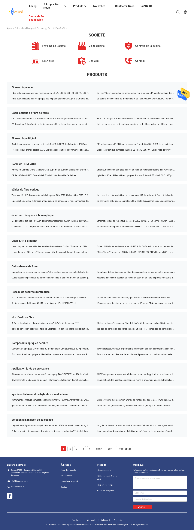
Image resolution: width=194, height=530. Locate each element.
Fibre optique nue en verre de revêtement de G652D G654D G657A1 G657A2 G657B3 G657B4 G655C (54, 93)
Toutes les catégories (105, 491)
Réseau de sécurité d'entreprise (31, 291)
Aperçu (10, 28)
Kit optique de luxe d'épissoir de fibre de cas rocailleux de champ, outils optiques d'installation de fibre (139, 272)
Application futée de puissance (30, 368)
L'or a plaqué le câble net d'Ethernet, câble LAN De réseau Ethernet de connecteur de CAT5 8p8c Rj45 (54, 252)
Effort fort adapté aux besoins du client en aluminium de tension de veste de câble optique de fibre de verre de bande (139, 118)
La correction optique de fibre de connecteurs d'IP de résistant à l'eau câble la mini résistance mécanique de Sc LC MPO (139, 195)
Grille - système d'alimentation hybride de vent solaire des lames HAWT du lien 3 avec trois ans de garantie (139, 400)
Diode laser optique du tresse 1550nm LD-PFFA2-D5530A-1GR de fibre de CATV (134, 150)
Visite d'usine (66, 476)
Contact (64, 487)
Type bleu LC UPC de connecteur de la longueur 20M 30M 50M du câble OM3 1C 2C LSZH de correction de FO (54, 195)
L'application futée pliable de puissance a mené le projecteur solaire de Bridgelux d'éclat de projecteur (139, 380)
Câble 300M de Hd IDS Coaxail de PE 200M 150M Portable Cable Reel (44, 175)
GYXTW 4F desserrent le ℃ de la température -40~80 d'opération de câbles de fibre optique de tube (54, 118)
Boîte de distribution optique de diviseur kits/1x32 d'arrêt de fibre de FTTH (46, 323)
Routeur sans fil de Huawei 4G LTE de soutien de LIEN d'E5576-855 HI (44, 303)
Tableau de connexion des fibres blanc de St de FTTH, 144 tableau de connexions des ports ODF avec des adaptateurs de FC (139, 329)
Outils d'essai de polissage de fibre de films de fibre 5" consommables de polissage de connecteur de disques (54, 278)
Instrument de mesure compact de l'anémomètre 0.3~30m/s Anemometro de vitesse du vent (54, 400)
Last (110, 449)
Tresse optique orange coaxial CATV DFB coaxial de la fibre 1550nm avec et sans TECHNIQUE (54, 150)
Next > (99, 449)
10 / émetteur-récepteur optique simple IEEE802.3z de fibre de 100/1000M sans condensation (139, 226)
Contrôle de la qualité (69, 481)
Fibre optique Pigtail (24, 138)
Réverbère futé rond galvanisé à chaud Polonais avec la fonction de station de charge (51, 380)
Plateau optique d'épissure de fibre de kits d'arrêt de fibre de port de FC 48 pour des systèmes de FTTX (139, 323)
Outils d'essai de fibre (24, 266)
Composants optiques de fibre (30, 343)
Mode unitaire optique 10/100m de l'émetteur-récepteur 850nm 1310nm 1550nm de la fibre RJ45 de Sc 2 (54, 221)
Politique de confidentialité (111, 520)
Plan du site (76, 520)
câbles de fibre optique (25, 189)
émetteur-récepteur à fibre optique (33, 215)
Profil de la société (68, 470)
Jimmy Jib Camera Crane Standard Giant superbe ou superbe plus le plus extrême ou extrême (54, 170)
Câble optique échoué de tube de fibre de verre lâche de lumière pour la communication (52, 124)
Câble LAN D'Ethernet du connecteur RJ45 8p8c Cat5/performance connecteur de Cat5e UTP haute (139, 246)
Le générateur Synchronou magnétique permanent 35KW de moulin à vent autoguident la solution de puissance (54, 425)
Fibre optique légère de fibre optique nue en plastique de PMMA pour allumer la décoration (54, 99)
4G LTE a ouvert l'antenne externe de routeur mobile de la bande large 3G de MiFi (49, 297)
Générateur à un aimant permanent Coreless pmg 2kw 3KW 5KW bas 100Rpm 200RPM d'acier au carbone (54, 374)
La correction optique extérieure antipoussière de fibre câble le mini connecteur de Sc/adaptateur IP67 (54, 201)
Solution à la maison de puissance (32, 419)
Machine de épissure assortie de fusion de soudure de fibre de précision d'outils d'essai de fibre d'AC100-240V (139, 278)
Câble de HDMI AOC (24, 164)
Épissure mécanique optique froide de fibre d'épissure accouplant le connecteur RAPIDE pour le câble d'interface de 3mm (54, 354)
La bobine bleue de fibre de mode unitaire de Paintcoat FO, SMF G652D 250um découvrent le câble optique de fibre (139, 99)
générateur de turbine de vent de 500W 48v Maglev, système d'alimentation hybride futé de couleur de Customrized (54, 405)
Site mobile (91, 520)
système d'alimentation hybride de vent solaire (40, 394)
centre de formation (146, 8)
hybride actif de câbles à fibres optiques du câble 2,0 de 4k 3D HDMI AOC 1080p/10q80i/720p (139, 175)
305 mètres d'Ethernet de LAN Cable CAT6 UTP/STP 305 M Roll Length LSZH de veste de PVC (139, 252)
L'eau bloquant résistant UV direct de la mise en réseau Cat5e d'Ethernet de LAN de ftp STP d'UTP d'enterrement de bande (54, 246)
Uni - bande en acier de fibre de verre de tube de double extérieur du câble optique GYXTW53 (139, 124)
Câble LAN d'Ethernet (24, 240)
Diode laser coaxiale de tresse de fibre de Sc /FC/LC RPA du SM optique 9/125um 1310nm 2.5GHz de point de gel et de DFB (54, 144)
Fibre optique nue (22, 87)
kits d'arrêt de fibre (23, 317)
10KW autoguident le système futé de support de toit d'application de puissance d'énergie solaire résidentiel (139, 374)
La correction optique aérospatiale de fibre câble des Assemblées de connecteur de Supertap (139, 201)
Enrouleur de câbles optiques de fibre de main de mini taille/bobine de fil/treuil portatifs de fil (139, 170)
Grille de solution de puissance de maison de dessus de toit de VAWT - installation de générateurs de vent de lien (54, 431)
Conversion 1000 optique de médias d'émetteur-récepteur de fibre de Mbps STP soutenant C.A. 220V (54, 226)
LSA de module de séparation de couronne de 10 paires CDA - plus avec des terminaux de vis (139, 303)
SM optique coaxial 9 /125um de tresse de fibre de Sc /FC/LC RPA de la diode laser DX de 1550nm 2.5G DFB (139, 144)
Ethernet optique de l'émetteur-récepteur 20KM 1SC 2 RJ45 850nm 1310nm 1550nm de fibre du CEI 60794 (139, 221)
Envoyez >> (142, 507)
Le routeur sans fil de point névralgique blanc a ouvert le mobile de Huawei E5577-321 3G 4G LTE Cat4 (139, 297)
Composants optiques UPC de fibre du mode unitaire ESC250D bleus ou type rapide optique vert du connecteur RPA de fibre (54, 349)
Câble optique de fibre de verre (30, 112)
